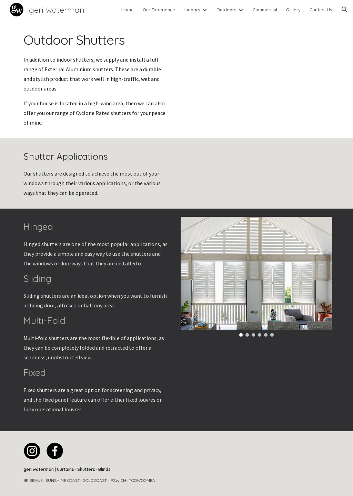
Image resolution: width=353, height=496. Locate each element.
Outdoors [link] (226, 10)
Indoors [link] (192, 10)
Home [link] (127, 10)
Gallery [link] (293, 10)
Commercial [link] (265, 10)
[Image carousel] (257, 277)
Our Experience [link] (159, 10)
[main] (97, 79)
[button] (344, 9)
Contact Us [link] (321, 10)
